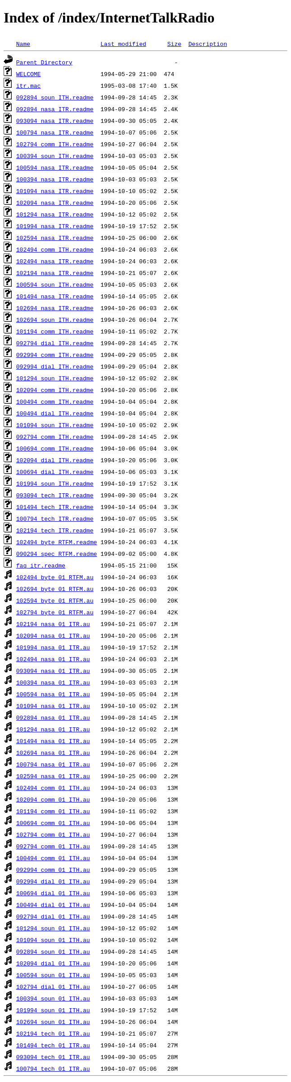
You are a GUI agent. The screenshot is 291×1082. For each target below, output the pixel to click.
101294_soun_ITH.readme (55, 378)
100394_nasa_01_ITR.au (53, 682)
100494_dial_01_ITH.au (53, 905)
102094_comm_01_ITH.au (53, 799)
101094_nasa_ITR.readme (55, 191)
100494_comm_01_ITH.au (53, 858)
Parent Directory (44, 62)
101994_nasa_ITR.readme (55, 226)
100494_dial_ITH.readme (55, 413)
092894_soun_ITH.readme (55, 97)
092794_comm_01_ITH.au (53, 846)
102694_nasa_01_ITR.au (53, 752)
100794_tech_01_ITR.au (53, 1068)
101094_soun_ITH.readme (55, 425)
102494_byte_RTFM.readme (56, 542)
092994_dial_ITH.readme (55, 366)
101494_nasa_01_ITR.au (53, 741)
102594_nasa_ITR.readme (55, 238)
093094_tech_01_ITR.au (53, 1057)
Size (174, 44)
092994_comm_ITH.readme (55, 355)
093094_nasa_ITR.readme (55, 121)
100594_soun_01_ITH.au (53, 975)
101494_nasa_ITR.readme (55, 296)
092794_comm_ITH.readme (55, 437)
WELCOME (28, 74)
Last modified (123, 44)
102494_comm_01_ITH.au (53, 788)
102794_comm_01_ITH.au (53, 834)
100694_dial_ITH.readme (55, 472)
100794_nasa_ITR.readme (55, 132)
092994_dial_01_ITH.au (53, 881)
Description (207, 44)
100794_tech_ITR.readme (55, 518)
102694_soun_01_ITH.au (53, 1022)
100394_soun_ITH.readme (55, 156)
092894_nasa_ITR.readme (55, 109)
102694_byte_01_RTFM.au (55, 589)
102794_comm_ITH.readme (55, 144)
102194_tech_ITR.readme (55, 530)
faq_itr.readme (40, 565)
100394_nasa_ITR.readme (55, 179)
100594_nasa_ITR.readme (55, 167)
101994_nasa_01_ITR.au (53, 647)
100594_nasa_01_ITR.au (53, 694)
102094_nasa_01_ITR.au (53, 635)
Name (23, 44)
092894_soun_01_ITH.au (53, 951)
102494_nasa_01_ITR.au (53, 659)
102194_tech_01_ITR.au (53, 1033)
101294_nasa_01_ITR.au (53, 729)
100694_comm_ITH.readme (55, 448)
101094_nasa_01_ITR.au (53, 706)
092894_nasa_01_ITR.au (53, 717)
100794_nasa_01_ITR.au (53, 764)
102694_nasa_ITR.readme (55, 308)
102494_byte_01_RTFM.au (55, 577)
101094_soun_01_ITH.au (53, 940)
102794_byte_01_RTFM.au (55, 612)
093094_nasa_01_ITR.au (53, 671)
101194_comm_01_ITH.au (53, 811)
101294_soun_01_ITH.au (53, 928)
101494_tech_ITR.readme (55, 507)
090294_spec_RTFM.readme (56, 554)
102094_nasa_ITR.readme (55, 202)
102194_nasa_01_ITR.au (53, 624)
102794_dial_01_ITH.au (53, 987)
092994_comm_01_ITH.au (53, 870)
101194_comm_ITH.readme (55, 331)
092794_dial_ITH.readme (55, 343)
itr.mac (28, 85)
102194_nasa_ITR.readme (55, 273)
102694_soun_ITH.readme (55, 320)
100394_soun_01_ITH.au (53, 998)
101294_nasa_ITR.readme (55, 214)
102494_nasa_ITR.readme (55, 261)
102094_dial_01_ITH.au (53, 963)
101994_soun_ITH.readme (55, 483)
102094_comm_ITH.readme (55, 390)
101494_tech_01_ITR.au (53, 1045)
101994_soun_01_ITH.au (53, 1010)
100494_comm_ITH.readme (55, 401)
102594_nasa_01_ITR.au (53, 776)
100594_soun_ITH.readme (55, 284)
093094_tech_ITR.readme (55, 495)
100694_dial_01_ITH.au (53, 893)
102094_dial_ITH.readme (55, 460)
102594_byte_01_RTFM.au (55, 600)
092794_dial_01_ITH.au (53, 916)
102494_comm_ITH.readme (55, 249)
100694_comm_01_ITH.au (53, 823)
